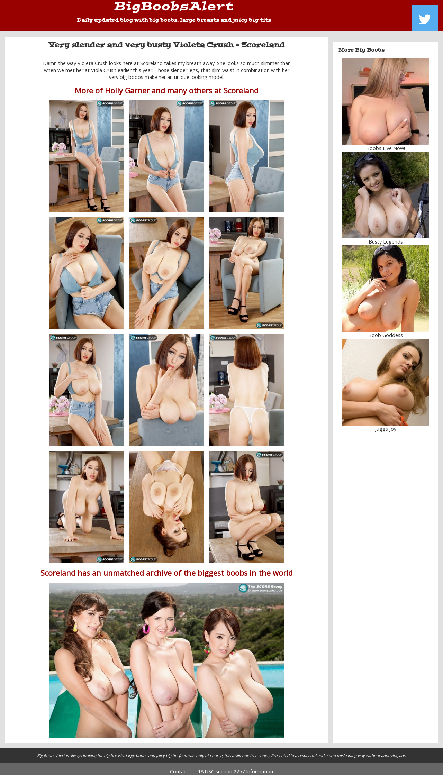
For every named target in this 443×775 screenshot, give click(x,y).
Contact (179, 766)
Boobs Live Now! (385, 143)
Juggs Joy (385, 423)
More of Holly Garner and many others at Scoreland (167, 85)
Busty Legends (386, 237)
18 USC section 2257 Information (235, 766)
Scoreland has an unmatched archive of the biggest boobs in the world (166, 568)
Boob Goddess (385, 330)
